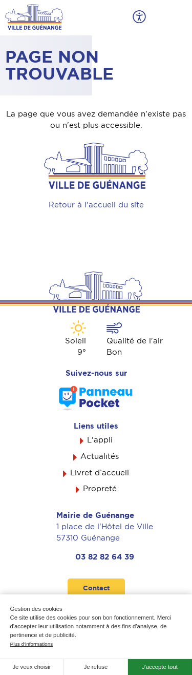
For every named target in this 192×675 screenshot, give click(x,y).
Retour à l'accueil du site (96, 204)
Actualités (99, 456)
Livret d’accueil (99, 472)
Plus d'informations (31, 644)
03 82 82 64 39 (104, 557)
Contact (96, 588)
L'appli (100, 440)
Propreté (100, 488)
